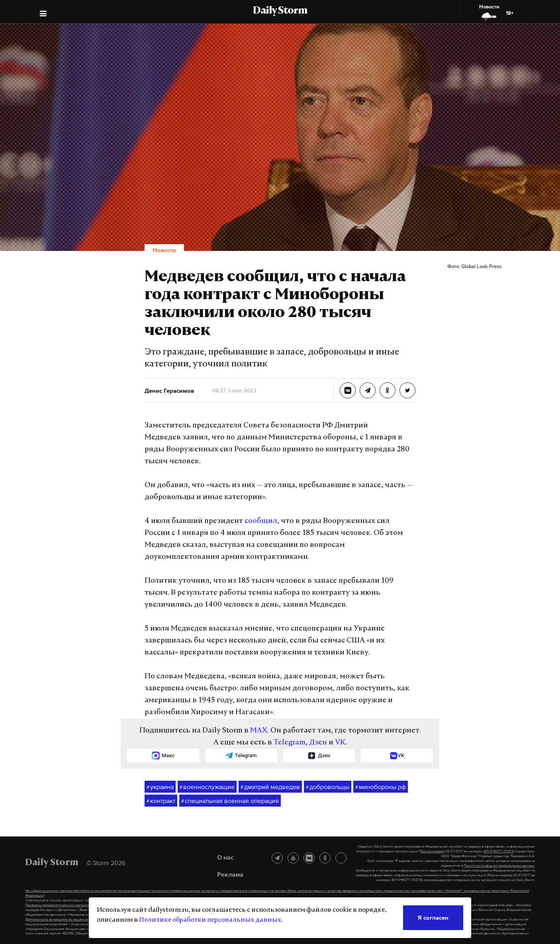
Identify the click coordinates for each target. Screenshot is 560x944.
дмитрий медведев (270, 787)
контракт (161, 801)
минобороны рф (380, 787)
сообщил (261, 521)
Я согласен (433, 917)
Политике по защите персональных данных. (499, 866)
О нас (225, 857)
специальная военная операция (230, 801)
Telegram (289, 742)
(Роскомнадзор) (431, 851)
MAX (258, 730)
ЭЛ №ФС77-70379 (499, 851)
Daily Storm (280, 11)
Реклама (230, 874)
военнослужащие (207, 787)
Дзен (318, 742)
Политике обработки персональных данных (210, 920)
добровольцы (327, 787)
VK (340, 742)
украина (160, 787)
